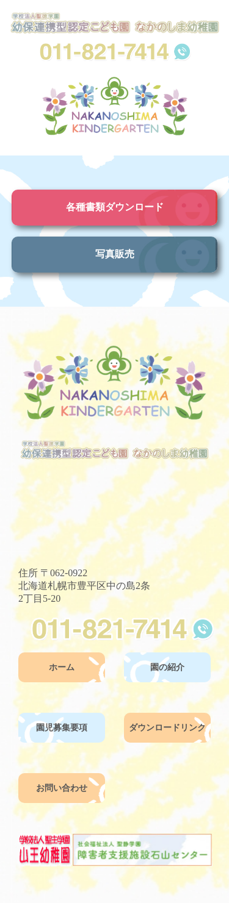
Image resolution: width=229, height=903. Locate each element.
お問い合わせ (61, 788)
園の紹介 (167, 667)
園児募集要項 (61, 727)
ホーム (62, 667)
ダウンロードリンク (167, 727)
